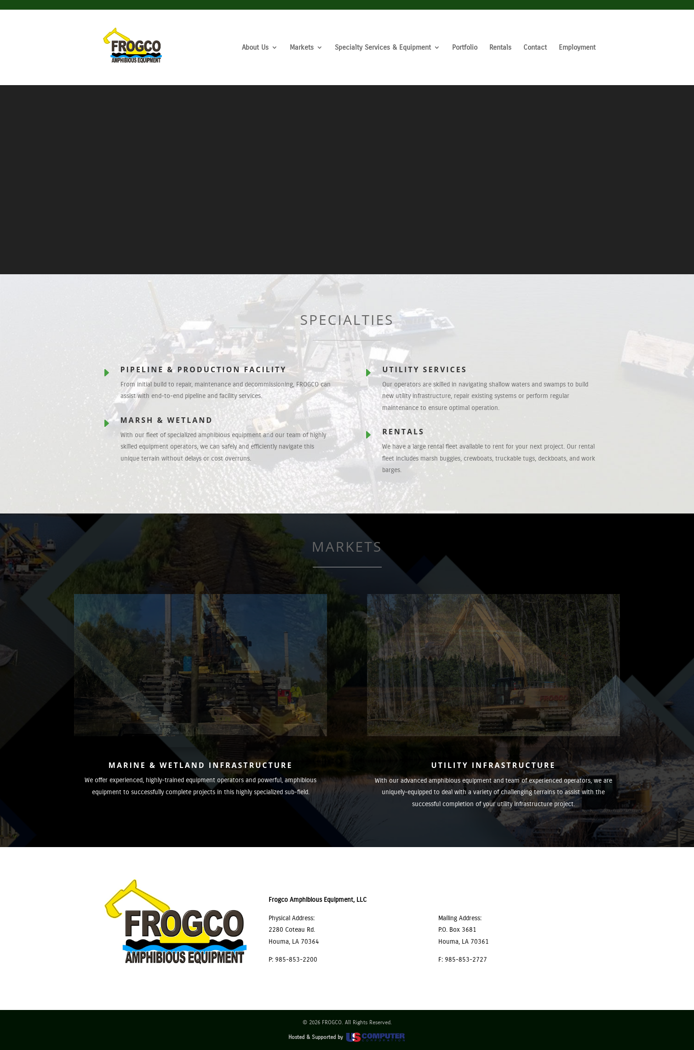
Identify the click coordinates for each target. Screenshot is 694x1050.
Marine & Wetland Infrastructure (201, 765)
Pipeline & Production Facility (203, 369)
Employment (577, 48)
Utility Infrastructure (493, 765)
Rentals (500, 48)
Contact (535, 48)
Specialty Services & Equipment (383, 48)
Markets (302, 48)
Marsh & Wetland (166, 420)
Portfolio (464, 48)
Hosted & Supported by (347, 1037)
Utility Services (424, 369)
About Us (255, 48)
